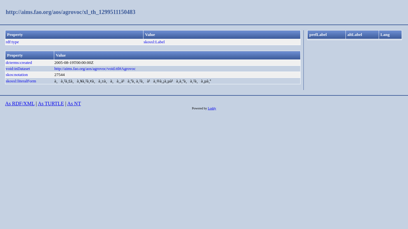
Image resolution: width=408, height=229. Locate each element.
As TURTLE (51, 103)
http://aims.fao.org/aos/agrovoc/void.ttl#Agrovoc (95, 68)
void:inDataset (18, 68)
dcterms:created (19, 62)
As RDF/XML (19, 103)
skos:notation (17, 74)
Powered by (200, 108)
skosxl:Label (153, 41)
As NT (74, 103)
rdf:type (12, 41)
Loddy (212, 108)
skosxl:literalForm (21, 81)
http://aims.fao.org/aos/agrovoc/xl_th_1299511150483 (70, 12)
